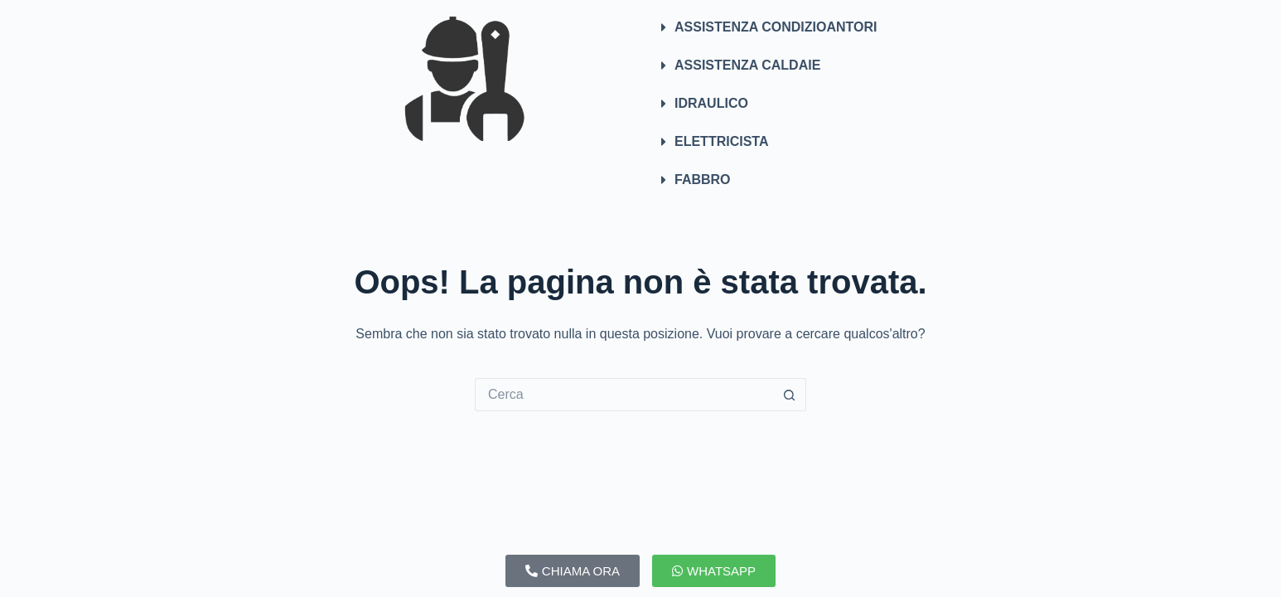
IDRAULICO (711, 103)
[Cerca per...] (624, 394)
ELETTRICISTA (721, 141)
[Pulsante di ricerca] (789, 394)
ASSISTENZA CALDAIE (747, 65)
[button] (816, 27)
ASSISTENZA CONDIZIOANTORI (775, 27)
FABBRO (702, 179)
